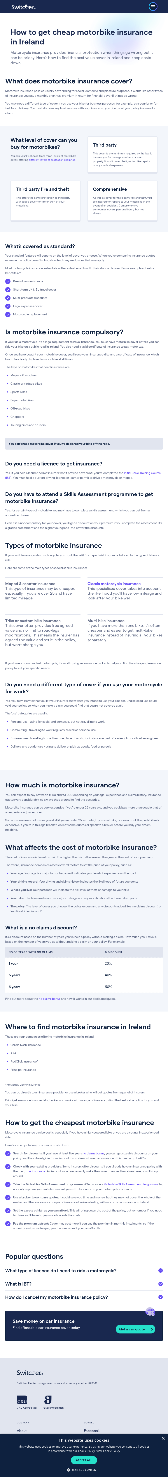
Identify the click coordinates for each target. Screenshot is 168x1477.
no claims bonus (49, 998)
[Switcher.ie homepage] (23, 7)
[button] (84, 1470)
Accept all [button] (84, 1460)
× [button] (163, 1438)
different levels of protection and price (52, 159)
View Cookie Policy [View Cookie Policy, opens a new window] (108, 1451)
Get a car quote (132, 1329)
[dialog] (84, 1455)
